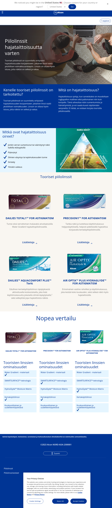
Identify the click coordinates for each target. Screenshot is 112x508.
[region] (57, 490)
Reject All (60, 501)
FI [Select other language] (2, 12)
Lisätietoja (28, 242)
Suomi (57, 453)
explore (106, 21)
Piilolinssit (8, 468)
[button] (57, 6)
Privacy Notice (40, 494)
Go (72, 6)
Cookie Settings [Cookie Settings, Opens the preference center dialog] (35, 501)
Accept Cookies (78, 501)
